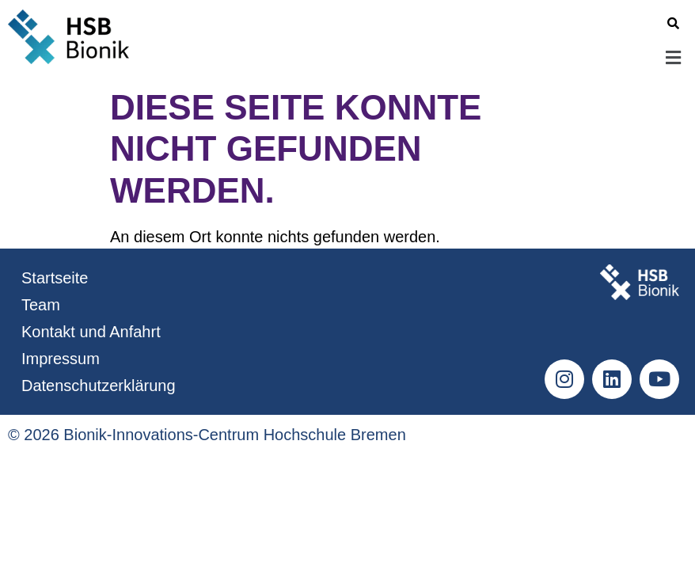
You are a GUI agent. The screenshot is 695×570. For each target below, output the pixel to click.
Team (40, 305)
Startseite (54, 278)
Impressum (60, 358)
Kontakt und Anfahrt (91, 331)
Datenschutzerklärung (98, 385)
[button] (417, 58)
